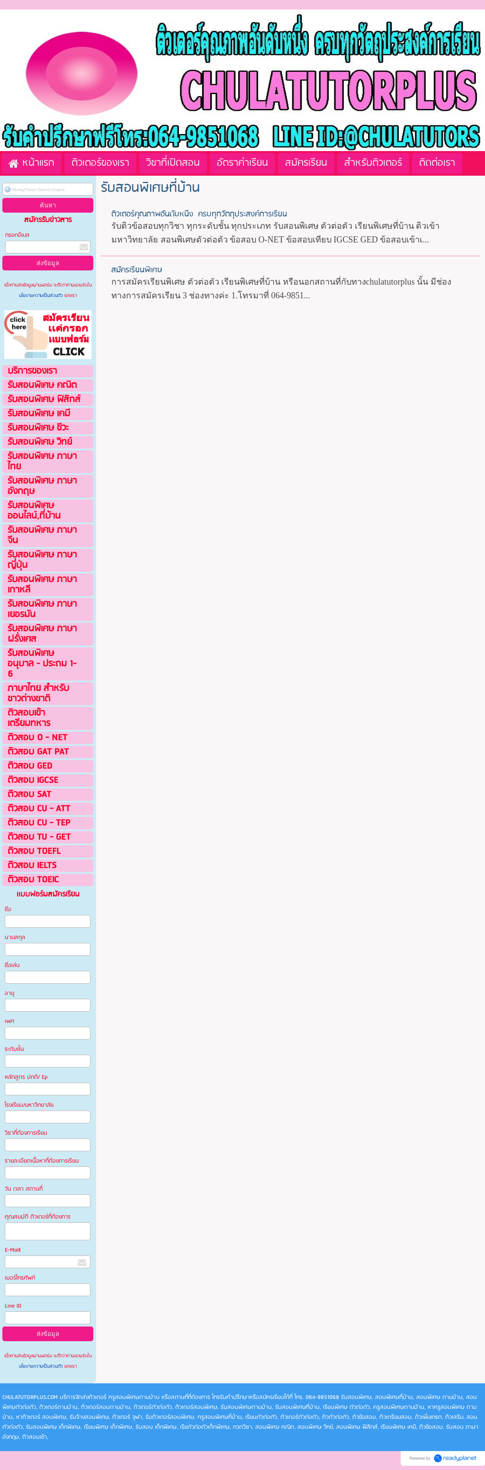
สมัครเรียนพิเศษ (136, 270)
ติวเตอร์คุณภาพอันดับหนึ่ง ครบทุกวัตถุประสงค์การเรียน (199, 214)
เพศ (9, 1021)
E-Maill (12, 1250)
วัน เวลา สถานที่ (24, 1189)
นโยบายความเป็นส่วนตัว (41, 295)
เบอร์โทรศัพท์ (20, 1278)
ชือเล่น (12, 965)
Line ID (14, 1306)
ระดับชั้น (14, 1049)
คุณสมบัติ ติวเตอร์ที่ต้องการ (38, 1217)
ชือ (8, 909)
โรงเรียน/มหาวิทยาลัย (29, 1105)
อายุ (9, 993)
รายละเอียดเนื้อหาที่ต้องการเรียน (42, 1161)
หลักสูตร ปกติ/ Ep (26, 1077)
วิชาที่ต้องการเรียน (26, 1133)
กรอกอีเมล (17, 235)
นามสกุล (15, 937)
